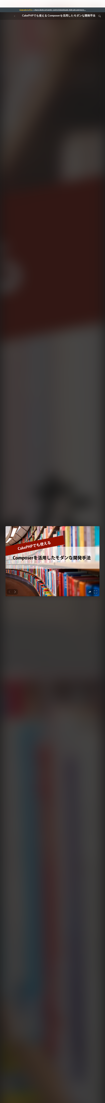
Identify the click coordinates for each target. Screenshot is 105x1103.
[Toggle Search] (99, 16)
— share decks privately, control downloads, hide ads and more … (52, 10)
